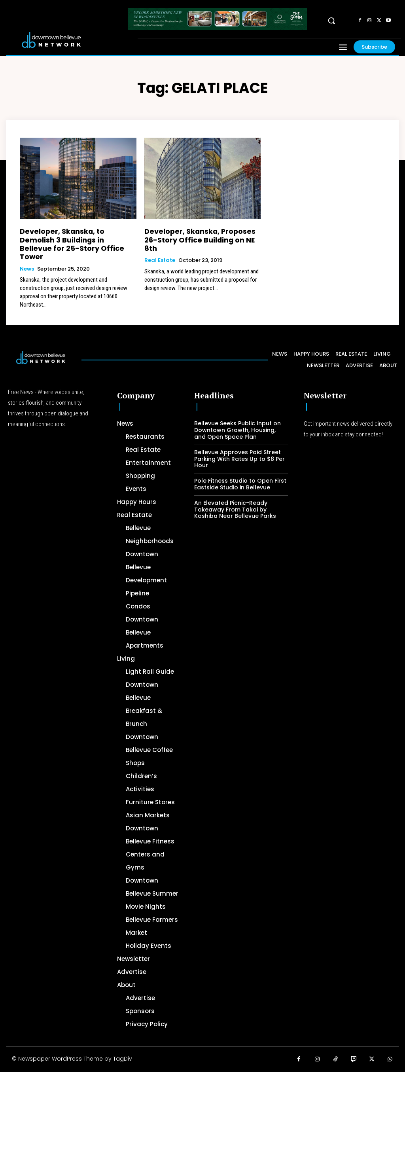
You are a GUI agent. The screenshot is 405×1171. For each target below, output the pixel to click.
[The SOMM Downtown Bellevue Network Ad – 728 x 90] (217, 19)
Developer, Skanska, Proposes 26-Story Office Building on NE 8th (198, 234)
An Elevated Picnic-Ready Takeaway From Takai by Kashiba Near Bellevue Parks (235, 497)
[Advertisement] (202, 1113)
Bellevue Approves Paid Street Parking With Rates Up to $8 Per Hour (239, 446)
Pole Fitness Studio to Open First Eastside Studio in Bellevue (240, 471)
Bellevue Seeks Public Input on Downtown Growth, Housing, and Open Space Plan (237, 417)
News (27, 256)
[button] (331, 20)
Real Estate (159, 249)
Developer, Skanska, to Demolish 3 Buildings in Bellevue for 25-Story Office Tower (74, 237)
